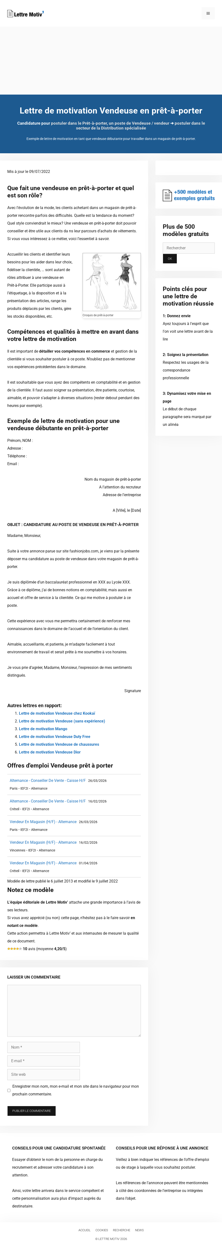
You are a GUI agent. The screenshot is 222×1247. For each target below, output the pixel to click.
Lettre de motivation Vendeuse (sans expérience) (62, 721)
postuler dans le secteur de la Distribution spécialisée (140, 125)
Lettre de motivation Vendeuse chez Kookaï (57, 713)
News (139, 1230)
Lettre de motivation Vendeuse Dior (50, 752)
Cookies (101, 1230)
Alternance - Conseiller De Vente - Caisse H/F (48, 780)
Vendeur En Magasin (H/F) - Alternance (43, 821)
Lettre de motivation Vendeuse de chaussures (59, 744)
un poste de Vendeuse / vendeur (139, 123)
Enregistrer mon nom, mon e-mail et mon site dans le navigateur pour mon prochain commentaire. (75, 1090)
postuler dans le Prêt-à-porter (79, 123)
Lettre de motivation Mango (43, 729)
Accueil (84, 1230)
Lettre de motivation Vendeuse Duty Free (54, 736)
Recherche (121, 1230)
